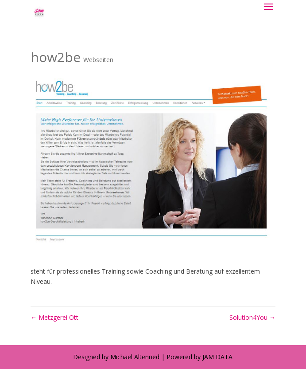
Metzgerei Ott (54, 317)
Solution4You (252, 317)
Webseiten (98, 59)
